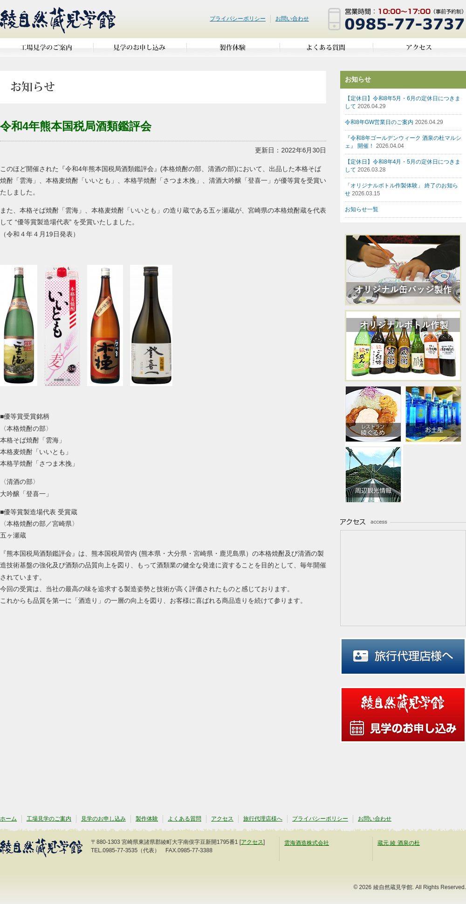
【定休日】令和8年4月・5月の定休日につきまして (402, 166)
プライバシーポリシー (238, 18)
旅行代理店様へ (403, 656)
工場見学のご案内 (46, 51)
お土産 (432, 415)
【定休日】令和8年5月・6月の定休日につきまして (402, 102)
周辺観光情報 (374, 473)
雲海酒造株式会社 (306, 843)
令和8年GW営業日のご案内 (394, 122)
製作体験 (233, 51)
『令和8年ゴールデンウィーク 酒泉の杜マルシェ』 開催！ (403, 142)
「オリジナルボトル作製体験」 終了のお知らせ (401, 189)
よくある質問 (326, 51)
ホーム (8, 818)
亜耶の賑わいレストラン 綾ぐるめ (374, 415)
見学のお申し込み (139, 51)
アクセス (419, 51)
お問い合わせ (292, 18)
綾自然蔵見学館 (58, 19)
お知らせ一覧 (361, 209)
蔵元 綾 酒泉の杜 (398, 843)
